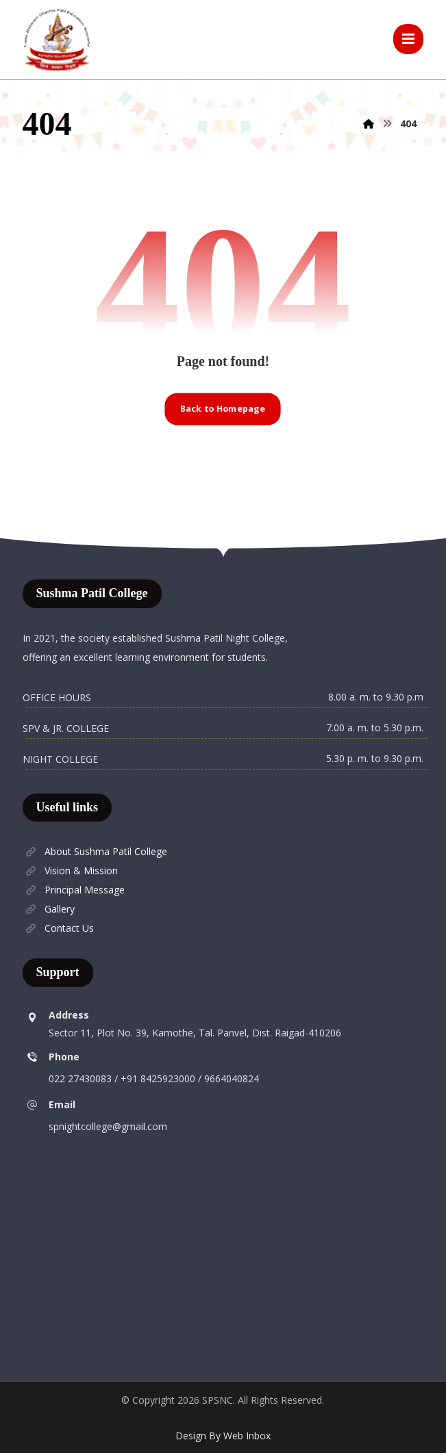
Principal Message (74, 890)
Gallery (49, 909)
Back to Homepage (222, 409)
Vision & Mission (70, 871)
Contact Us (58, 928)
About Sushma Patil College (95, 852)
